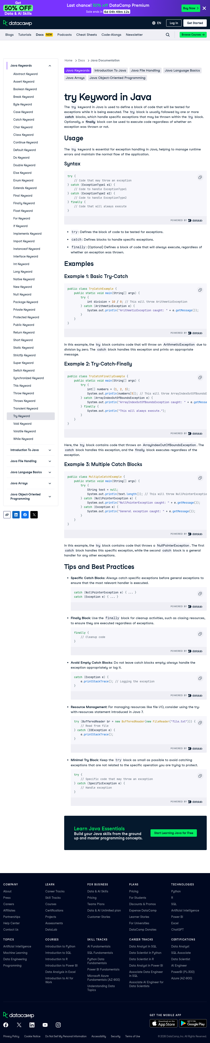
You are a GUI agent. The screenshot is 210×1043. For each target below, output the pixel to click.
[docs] (44, 34)
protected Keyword (26, 317)
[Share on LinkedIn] (16, 514)
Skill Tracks (53, 897)
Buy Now (191, 8)
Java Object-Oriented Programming (117, 78)
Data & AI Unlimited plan (104, 910)
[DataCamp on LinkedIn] (32, 1025)
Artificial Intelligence (185, 910)
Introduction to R (56, 959)
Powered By (187, 220)
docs (81, 60)
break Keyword (23, 96)
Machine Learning (15, 952)
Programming (12, 965)
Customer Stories (98, 916)
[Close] (204, 8)
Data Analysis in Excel (60, 972)
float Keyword (23, 210)
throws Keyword (24, 401)
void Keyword (22, 423)
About (7, 891)
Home (68, 60)
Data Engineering (15, 959)
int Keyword (21, 264)
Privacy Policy (11, 1036)
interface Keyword (25, 256)
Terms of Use (132, 1036)
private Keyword (24, 309)
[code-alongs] (111, 34)
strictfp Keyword (24, 355)
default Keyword (24, 150)
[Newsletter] (134, 34)
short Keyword (23, 340)
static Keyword (23, 347)
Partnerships (11, 916)
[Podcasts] (64, 34)
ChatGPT (177, 929)
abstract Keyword (25, 74)
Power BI (177, 916)
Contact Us (10, 929)
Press (7, 897)
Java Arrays (75, 78)
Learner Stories (139, 916)
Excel (175, 923)
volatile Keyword (24, 431)
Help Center (11, 923)
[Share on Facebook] (25, 514)
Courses (50, 904)
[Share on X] (34, 514)
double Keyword (24, 165)
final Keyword (22, 195)
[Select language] (156, 23)
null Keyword (22, 294)
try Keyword (21, 416)
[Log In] (174, 23)
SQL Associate (181, 952)
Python (176, 891)
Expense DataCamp (143, 910)
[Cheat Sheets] (86, 34)
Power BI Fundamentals (103, 969)
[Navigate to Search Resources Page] (167, 34)
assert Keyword (23, 81)
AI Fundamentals (99, 946)
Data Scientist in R (141, 959)
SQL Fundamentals (100, 952)
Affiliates (9, 910)
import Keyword (24, 241)
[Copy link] (7, 514)
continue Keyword (25, 142)
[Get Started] (195, 23)
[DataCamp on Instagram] (58, 1025)
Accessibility (98, 1036)
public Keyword (23, 325)
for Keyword (21, 218)
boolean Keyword (25, 89)
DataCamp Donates (142, 929)
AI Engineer (179, 965)
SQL (174, 904)
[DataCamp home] (32, 1015)
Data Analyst (180, 946)
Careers (8, 904)
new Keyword (22, 286)
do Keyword (21, 157)
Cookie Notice (32, 1036)
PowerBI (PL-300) (183, 972)
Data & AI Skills (97, 891)
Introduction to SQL (58, 952)
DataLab (51, 929)
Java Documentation (105, 60)
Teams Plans (96, 904)
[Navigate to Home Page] (17, 23)
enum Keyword (23, 180)
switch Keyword (24, 370)
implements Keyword (27, 233)
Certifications (54, 910)
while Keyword (23, 439)
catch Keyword (23, 119)
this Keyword (22, 385)
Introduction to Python (60, 946)
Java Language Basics (182, 70)
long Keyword (22, 271)
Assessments (54, 923)
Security (115, 1036)
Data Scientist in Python (145, 952)
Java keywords (78, 70)
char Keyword (23, 127)
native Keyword (24, 279)
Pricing (92, 897)
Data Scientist (180, 959)
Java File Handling (145, 70)
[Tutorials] (24, 34)
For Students (137, 897)
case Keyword (23, 112)
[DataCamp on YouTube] (45, 1025)
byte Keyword (22, 104)
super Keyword (23, 363)
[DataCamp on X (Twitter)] (18, 1025)
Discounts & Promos (142, 904)
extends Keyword (25, 188)
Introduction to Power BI (61, 965)
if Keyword (20, 226)
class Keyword (23, 134)
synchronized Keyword (28, 378)
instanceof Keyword (26, 248)
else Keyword (22, 172)
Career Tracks (55, 891)
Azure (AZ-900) (181, 978)
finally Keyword (24, 203)
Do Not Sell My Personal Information (66, 1036)
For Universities (139, 923)
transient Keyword (25, 408)
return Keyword (24, 332)
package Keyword (25, 302)
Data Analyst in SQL (142, 946)
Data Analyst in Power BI (146, 965)
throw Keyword (23, 393)
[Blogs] (9, 34)
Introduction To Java (110, 70)
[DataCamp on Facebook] (5, 1025)
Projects (50, 916)
